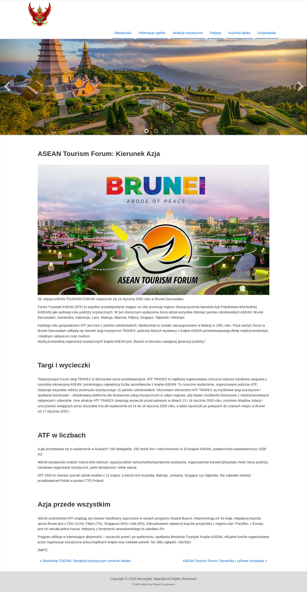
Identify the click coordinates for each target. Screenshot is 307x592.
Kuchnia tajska (239, 33)
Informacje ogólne (152, 33)
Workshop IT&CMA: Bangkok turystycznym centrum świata (86, 561)
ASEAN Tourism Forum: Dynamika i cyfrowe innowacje (223, 561)
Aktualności (123, 33)
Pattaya (215, 33)
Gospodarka (267, 33)
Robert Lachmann (164, 584)
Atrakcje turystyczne (188, 33)
